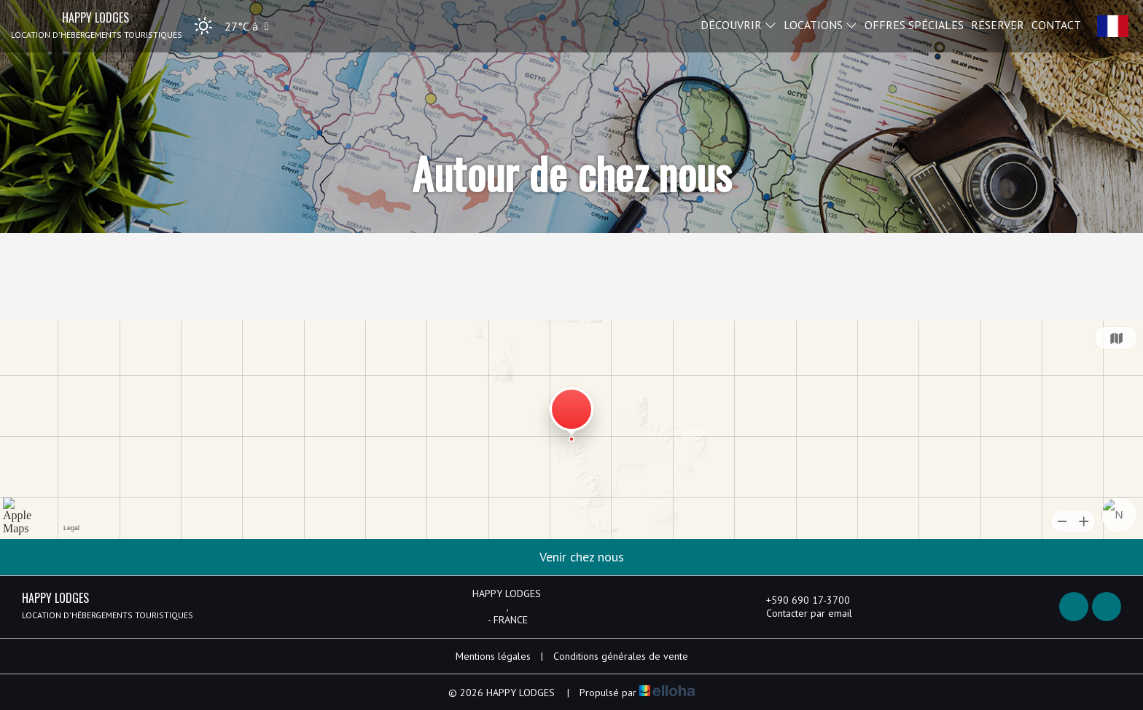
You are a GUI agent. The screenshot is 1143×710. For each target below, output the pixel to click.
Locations (820, 24)
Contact (1056, 24)
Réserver (997, 24)
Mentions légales (493, 656)
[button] (227, 26)
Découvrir (738, 24)
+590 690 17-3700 (799, 600)
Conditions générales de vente (620, 656)
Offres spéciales (914, 24)
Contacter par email (800, 613)
